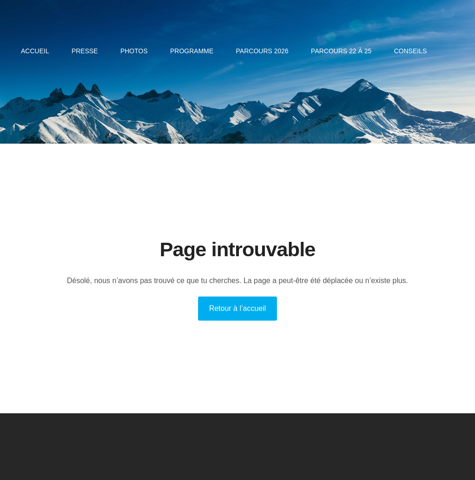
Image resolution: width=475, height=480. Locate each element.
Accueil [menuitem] (35, 51)
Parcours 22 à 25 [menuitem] (341, 51)
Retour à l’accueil (237, 308)
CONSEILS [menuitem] (410, 51)
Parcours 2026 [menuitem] (262, 51)
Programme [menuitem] (191, 51)
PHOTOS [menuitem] (134, 51)
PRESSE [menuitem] (84, 51)
